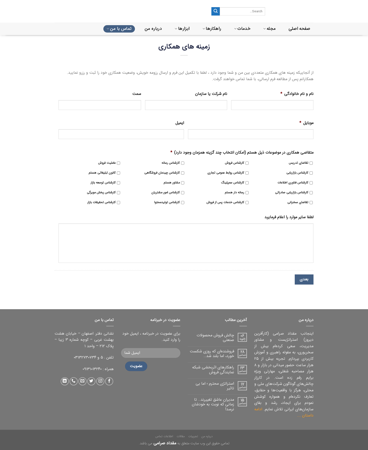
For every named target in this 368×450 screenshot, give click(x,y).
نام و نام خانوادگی (296, 94)
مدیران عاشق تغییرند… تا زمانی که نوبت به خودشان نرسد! (213, 404)
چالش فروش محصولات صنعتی (215, 337)
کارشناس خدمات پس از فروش (225, 202)
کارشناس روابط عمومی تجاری (225, 173)
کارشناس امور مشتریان (165, 192)
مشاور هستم (172, 182)
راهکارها (211, 28)
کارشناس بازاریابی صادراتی (291, 192)
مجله (269, 28)
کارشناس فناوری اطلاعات (292, 182)
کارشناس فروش (234, 163)
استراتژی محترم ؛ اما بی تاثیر (215, 386)
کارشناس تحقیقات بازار (101, 202)
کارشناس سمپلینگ (232, 182)
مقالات (181, 436)
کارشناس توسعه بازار (103, 182)
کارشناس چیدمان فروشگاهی (162, 173)
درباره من (153, 28)
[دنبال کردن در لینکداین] (65, 381)
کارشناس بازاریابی (297, 173)
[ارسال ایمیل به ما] (82, 381)
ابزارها (182, 28)
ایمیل (179, 123)
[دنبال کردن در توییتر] (91, 381)
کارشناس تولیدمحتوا (167, 202)
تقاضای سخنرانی (297, 202)
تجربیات (193, 436)
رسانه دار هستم (234, 192)
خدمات (242, 28)
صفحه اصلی (299, 28)
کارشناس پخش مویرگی (101, 192)
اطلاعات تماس (164, 436)
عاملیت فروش (107, 163)
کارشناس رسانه (171, 163)
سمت (136, 94)
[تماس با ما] (74, 381)
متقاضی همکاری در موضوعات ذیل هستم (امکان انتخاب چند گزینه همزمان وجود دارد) (241, 152)
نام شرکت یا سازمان (211, 94)
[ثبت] (215, 11)
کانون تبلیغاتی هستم (102, 173)
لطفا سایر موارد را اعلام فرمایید (288, 217)
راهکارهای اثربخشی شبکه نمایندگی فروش (213, 369)
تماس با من (119, 28)
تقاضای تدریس (298, 163)
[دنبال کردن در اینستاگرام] (100, 381)
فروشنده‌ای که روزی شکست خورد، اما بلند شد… (212, 353)
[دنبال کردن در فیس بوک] (109, 381)
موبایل (306, 123)
